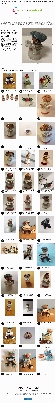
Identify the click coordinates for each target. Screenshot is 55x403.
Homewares (25, 1)
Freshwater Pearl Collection (9, 22)
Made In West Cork (28, 387)
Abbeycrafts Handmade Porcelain (6, 55)
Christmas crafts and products (21, 23)
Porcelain (50, 1)
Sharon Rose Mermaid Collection (43, 24)
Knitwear (31, 1)
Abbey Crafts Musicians (14, 24)
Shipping (24, 394)
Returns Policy (28, 394)
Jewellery (37, 1)
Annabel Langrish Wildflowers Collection (25, 22)
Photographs (43, 1)
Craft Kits (10, 1)
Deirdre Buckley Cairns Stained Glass (36, 21)
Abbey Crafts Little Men (25, 24)
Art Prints (4, 1)
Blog (21, 394)
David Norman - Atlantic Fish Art (41, 22)
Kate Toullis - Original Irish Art (35, 23)
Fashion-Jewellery (49, 21)
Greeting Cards (17, 1)
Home (15, 394)
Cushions (33, 24)
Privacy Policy (34, 394)
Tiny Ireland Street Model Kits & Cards (19, 21)
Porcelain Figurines (9, 56)
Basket (3, 3)
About (18, 394)
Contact (39, 394)
